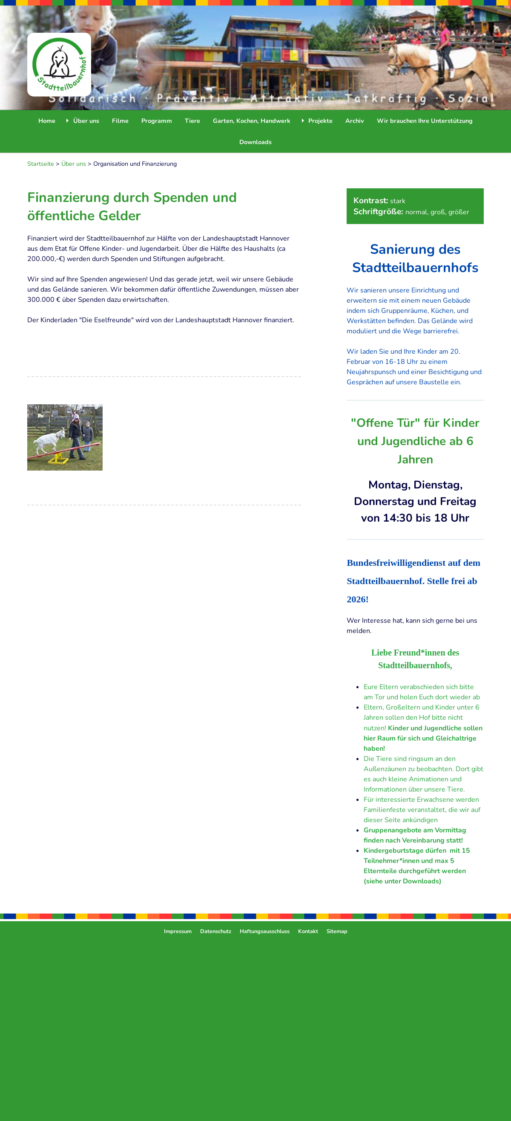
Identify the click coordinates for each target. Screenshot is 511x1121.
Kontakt (308, 931)
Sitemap (337, 931)
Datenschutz (215, 931)
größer (458, 212)
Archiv (354, 120)
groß (438, 212)
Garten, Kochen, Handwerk (251, 120)
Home (46, 120)
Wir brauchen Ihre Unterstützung (425, 120)
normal (416, 212)
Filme (120, 120)
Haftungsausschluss (265, 931)
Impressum (178, 931)
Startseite (40, 163)
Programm (156, 120)
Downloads (255, 142)
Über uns (73, 163)
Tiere (192, 120)
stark (397, 201)
